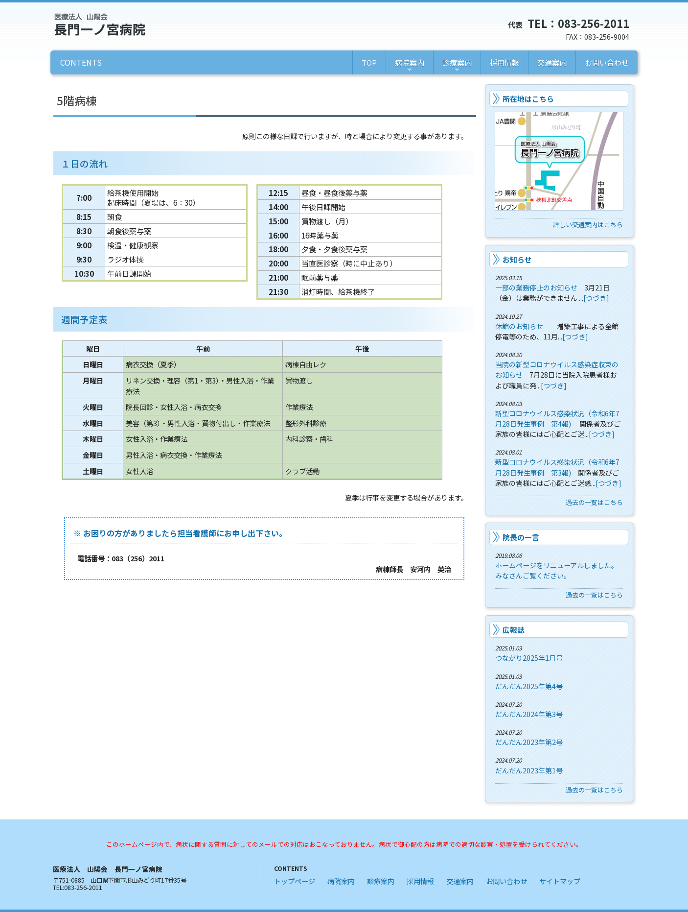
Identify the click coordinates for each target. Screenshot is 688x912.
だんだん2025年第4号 (529, 686)
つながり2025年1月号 (529, 658)
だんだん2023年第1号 (529, 770)
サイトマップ (559, 881)
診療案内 (457, 65)
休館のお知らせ (519, 326)
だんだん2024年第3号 (529, 714)
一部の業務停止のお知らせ (536, 287)
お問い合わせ (607, 62)
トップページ (294, 881)
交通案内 (552, 62)
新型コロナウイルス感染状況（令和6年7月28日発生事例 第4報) (557, 418)
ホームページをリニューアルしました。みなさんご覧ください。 (556, 570)
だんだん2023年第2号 (529, 742)
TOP (369, 62)
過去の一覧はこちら (594, 502)
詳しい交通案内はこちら (588, 224)
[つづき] (596, 298)
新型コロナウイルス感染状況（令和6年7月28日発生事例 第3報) (557, 467)
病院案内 (409, 65)
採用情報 (504, 62)
